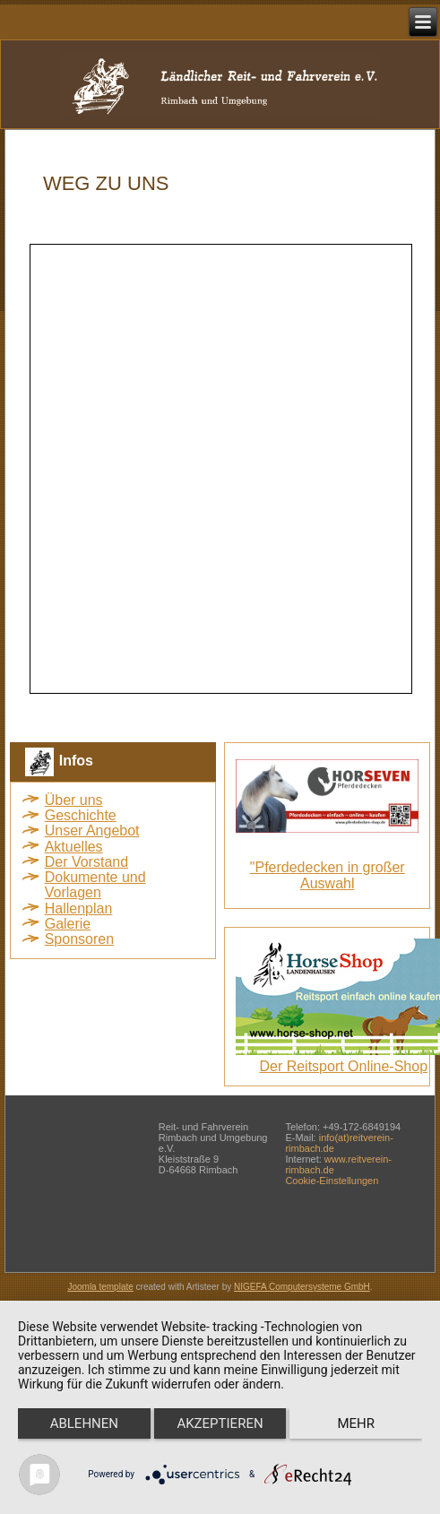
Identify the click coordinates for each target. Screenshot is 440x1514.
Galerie (68, 923)
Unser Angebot (92, 830)
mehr (356, 1423)
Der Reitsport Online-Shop (343, 1066)
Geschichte (80, 815)
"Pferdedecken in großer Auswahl (327, 875)
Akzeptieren (220, 1423)
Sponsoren (79, 939)
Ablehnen (84, 1423)
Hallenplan (79, 908)
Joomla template (100, 1287)
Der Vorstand (86, 861)
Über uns (74, 800)
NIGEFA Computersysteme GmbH (302, 1287)
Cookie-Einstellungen (331, 1180)
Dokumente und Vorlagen (95, 884)
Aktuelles (74, 846)
